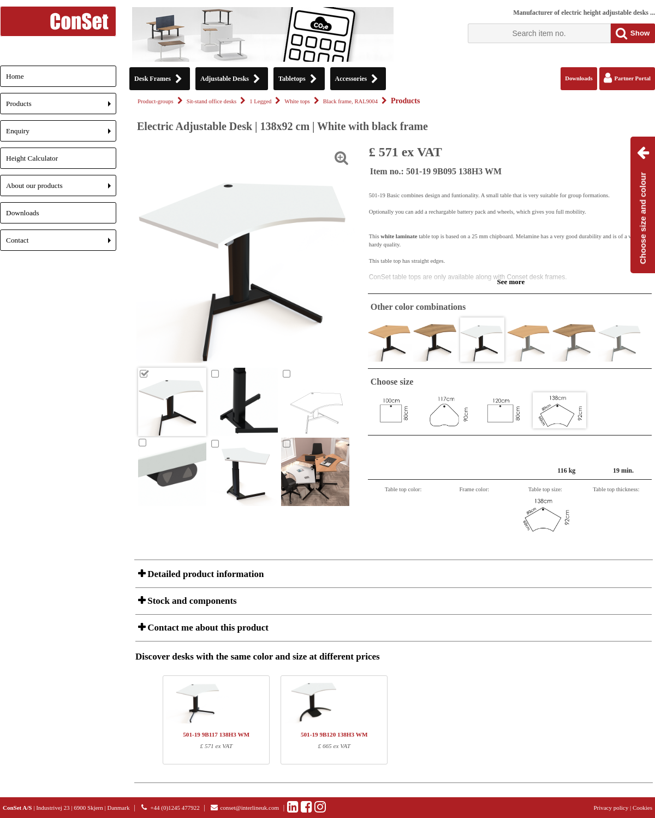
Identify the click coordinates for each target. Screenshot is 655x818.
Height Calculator (32, 158)
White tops (296, 101)
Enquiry (61, 134)
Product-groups (156, 101)
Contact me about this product (207, 627)
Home (15, 76)
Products (61, 106)
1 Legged (260, 101)
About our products (61, 188)
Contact (61, 243)
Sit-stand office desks (212, 101)
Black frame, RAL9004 (350, 101)
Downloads (22, 213)
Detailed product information (204, 574)
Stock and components (191, 601)
